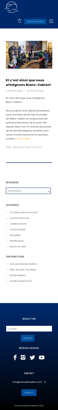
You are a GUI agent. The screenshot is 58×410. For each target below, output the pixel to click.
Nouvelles (19, 147)
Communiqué (18, 229)
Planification (17, 240)
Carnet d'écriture (20, 218)
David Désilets (18, 275)
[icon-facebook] (16, 358)
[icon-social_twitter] (33, 358)
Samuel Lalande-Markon (23, 263)
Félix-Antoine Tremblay (23, 269)
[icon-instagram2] (23, 358)
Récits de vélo (34, 147)
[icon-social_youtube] (41, 358)
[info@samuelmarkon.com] (29, 382)
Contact (29, 392)
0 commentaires (14, 91)
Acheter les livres (35, 21)
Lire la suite (23, 138)
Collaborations (18, 223)
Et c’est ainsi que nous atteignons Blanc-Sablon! (28, 82)
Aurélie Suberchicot (21, 281)
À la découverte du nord (24, 212)
